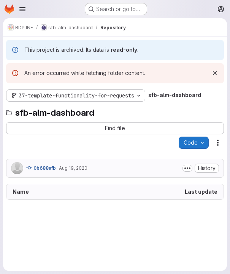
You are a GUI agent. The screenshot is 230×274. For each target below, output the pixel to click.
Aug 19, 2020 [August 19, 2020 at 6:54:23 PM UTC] (73, 168)
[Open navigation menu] (22, 9)
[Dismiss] (214, 73)
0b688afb (41, 168)
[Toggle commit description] (187, 168)
